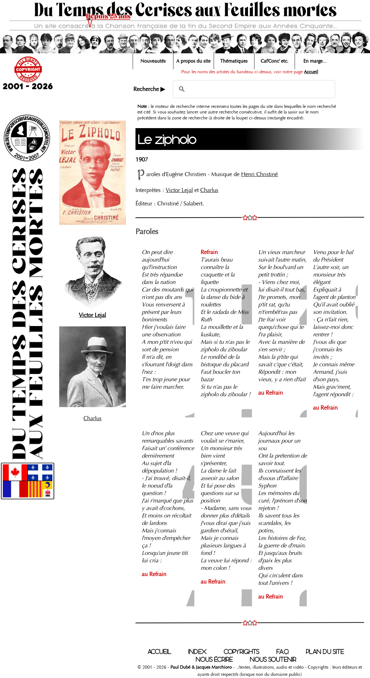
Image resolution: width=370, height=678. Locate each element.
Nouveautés (153, 61)
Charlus (92, 418)
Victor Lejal (179, 190)
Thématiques (234, 61)
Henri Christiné (259, 174)
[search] (253, 89)
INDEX (197, 652)
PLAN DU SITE (325, 652)
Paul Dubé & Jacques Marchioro (201, 667)
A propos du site (193, 61)
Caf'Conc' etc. (274, 61)
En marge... (314, 61)
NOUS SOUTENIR (273, 659)
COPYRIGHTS (241, 652)
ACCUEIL (159, 652)
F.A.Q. (282, 652)
